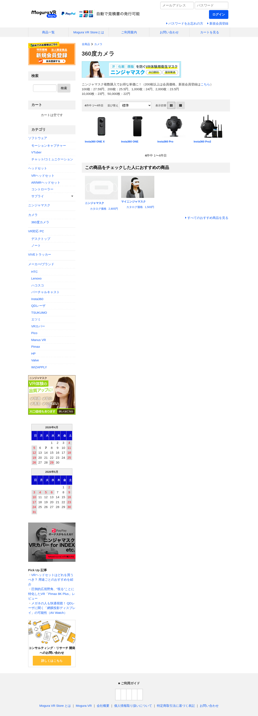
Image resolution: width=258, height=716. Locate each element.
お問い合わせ (169, 32)
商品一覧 (48, 32)
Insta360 (37, 299)
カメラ (98, 44)
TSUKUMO (39, 312)
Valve (35, 360)
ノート (36, 245)
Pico (34, 333)
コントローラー (42, 189)
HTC (34, 271)
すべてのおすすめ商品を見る (207, 218)
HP (33, 353)
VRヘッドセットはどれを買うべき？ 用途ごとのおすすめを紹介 (51, 579)
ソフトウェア (37, 138)
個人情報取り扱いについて (133, 705)
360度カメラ (40, 222)
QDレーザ (38, 305)
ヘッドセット (37, 168)
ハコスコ (37, 285)
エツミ (36, 319)
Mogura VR (84, 705)
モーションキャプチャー (48, 145)
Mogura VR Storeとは (88, 32)
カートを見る (209, 32)
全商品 (86, 44)
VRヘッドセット (43, 175)
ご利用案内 (129, 32)
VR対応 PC (36, 231)
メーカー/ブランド (41, 264)
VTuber (36, 152)
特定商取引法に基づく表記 (176, 705)
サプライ (37, 196)
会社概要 (103, 705)
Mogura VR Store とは (55, 705)
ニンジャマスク (39, 205)
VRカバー (38, 326)
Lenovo (36, 278)
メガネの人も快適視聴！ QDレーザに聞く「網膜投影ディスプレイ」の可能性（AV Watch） (51, 607)
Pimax (35, 346)
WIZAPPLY (39, 367)
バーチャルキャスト (45, 292)
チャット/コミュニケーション (52, 159)
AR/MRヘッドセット (45, 182)
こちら (205, 84)
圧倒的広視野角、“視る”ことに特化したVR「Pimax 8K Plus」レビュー (51, 593)
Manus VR (38, 340)
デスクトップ (40, 238)
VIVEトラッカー (39, 254)
